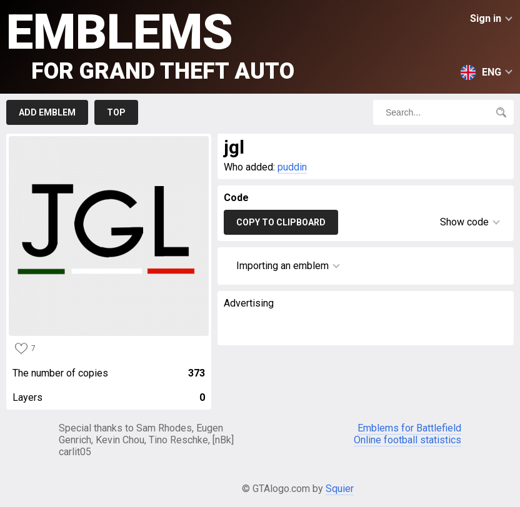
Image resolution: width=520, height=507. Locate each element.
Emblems (150, 44)
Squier (340, 489)
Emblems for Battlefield (409, 428)
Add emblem (47, 112)
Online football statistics (407, 440)
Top (116, 112)
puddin (292, 167)
